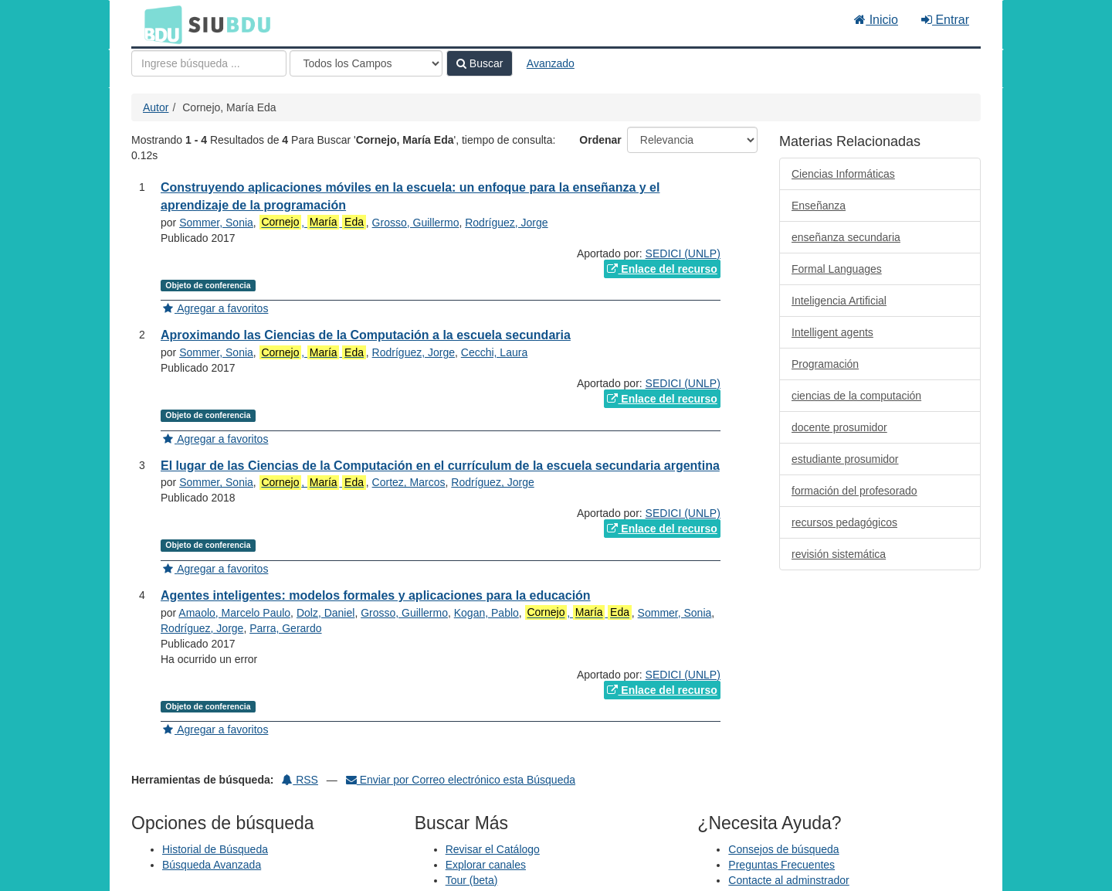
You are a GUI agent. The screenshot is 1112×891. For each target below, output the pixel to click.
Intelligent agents (832, 332)
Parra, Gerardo (285, 628)
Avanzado (551, 63)
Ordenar (600, 140)
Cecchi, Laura (494, 352)
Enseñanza (819, 205)
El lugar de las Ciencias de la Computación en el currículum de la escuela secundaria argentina (440, 465)
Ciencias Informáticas (843, 174)
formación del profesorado (854, 491)
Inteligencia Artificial (839, 300)
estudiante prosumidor (845, 459)
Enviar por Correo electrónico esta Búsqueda (460, 780)
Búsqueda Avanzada (211, 865)
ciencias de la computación (856, 395)
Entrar (945, 19)
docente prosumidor (839, 427)
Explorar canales (486, 865)
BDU (159, 23)
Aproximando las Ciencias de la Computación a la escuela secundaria (366, 335)
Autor (155, 107)
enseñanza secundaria (846, 237)
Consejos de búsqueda (783, 849)
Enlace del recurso (662, 269)
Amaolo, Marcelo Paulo (234, 613)
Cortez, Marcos (409, 482)
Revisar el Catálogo (493, 849)
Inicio (876, 19)
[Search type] (366, 63)
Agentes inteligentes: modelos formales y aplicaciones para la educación (376, 595)
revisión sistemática (839, 554)
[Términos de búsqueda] (208, 63)
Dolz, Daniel (325, 613)
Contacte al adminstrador (788, 880)
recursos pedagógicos (844, 522)
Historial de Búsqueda (215, 849)
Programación (825, 364)
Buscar (479, 63)
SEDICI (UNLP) (683, 253)
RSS (300, 780)
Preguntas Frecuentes (781, 865)
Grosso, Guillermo (415, 222)
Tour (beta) (472, 880)
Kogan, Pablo (486, 613)
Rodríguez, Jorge (506, 222)
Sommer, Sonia (216, 222)
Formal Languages (837, 269)
